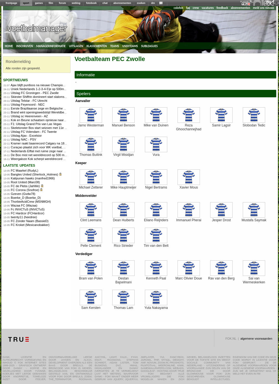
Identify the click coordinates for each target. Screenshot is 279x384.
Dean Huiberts (123, 218)
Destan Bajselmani (123, 278)
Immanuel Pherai (188, 218)
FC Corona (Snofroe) (25, 190)
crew (196, 8)
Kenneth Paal (156, 276)
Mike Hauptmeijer (123, 185)
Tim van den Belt (156, 244)
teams (114, 45)
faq (188, 8)
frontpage (11, 3)
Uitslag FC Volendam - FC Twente (34, 131)
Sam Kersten (91, 306)
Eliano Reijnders (156, 218)
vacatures (208, 8)
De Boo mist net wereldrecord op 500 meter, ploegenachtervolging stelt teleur (63, 155)
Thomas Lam (123, 306)
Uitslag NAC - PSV (23, 139)
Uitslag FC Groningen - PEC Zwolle (35, 93)
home (9, 45)
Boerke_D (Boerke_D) (26, 197)
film (51, 3)
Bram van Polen (91, 276)
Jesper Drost (221, 218)
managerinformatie (51, 45)
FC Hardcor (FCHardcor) (27, 213)
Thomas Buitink (90, 153)
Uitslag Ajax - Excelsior (26, 135)
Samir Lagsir (221, 123)
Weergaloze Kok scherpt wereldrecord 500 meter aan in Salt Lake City (58, 159)
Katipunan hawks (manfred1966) (33, 178)
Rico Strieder (123, 244)
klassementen (97, 45)
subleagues (149, 45)
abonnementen (122, 3)
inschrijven (24, 45)
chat (105, 3)
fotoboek (91, 3)
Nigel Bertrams (156, 185)
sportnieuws (15, 79)
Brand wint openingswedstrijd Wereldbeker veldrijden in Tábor (52, 112)
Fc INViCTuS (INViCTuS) (28, 209)
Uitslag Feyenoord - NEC (28, 104)
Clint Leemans (91, 218)
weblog (76, 3)
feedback (222, 8)
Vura (156, 153)
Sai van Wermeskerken (254, 278)
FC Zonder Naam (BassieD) (29, 221)
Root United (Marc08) (25, 182)
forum (62, 3)
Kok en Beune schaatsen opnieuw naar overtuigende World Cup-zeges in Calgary (66, 120)
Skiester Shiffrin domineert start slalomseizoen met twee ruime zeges (57, 96)
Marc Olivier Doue (188, 276)
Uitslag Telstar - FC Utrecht (29, 100)
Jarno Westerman (91, 123)
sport (26, 3)
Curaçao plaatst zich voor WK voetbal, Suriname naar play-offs (53, 147)
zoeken (141, 3)
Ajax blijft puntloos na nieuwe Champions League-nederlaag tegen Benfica (61, 85)
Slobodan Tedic (254, 123)
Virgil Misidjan (123, 153)
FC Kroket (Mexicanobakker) (30, 225)
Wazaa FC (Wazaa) (24, 205)
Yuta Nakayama (156, 306)
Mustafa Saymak (254, 218)
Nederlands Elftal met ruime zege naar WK (39, 151)
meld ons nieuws (263, 8)
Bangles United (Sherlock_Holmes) (34, 174)
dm (153, 3)
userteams (130, 45)
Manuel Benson (123, 123)
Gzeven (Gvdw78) (23, 193)
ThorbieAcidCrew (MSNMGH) (31, 201)
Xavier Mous (189, 185)
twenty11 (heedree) (24, 217)
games (39, 3)
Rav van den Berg (221, 276)
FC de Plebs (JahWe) (25, 186)
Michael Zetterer (91, 185)
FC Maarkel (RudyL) (24, 170)
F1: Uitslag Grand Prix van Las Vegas (36, 124)
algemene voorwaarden (256, 338)
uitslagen (76, 45)
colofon (178, 8)
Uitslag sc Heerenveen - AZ (29, 116)
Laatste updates (19, 165)
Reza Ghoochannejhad (188, 125)
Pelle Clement (91, 244)
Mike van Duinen (156, 123)
